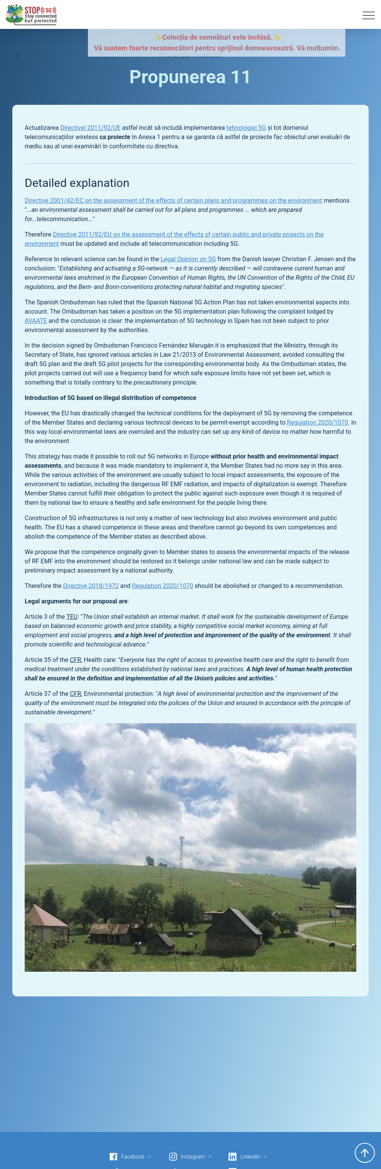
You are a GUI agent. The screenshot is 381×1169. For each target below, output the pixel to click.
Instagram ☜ (190, 1156)
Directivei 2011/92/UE (90, 127)
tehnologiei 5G (246, 127)
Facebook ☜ (130, 1156)
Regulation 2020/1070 (317, 422)
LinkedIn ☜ (248, 1156)
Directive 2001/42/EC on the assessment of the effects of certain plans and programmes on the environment (173, 200)
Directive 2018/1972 (91, 586)
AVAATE (36, 320)
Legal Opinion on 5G (188, 259)
